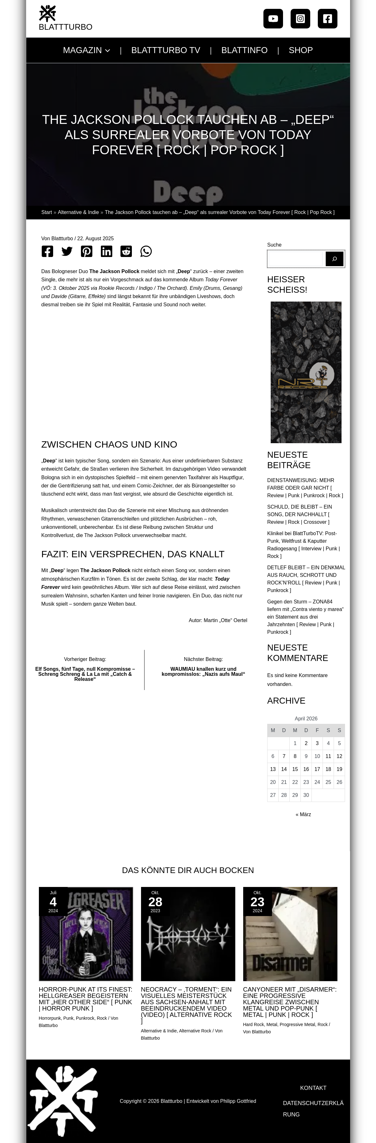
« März (303, 814)
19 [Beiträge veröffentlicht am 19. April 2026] (339, 769)
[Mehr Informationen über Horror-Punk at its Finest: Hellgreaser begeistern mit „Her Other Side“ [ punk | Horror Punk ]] (86, 934)
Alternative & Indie (159, 1030)
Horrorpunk (50, 1018)
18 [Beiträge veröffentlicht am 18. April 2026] (328, 769)
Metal (271, 1024)
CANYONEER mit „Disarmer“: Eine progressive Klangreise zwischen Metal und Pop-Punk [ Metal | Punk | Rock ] (290, 1002)
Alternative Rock (195, 1030)
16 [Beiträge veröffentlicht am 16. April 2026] (306, 769)
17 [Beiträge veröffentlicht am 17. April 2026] (317, 769)
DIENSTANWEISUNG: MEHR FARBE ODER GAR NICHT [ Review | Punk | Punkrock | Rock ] (305, 488)
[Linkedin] (107, 251)
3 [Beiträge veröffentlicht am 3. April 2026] (317, 743)
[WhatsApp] (146, 251)
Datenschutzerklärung (313, 1110)
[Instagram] (300, 18)
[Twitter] (67, 251)
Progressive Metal (297, 1024)
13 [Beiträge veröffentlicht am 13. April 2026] (273, 769)
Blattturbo (66, 27)
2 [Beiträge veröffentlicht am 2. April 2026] (306, 743)
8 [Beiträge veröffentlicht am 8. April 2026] (295, 756)
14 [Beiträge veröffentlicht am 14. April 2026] (284, 769)
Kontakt (313, 1087)
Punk (68, 1018)
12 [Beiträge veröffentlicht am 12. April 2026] (339, 756)
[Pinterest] (87, 251)
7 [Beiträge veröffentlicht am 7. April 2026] (284, 756)
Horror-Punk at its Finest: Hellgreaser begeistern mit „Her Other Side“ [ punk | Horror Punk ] (86, 999)
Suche (274, 245)
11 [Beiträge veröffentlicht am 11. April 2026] (328, 756)
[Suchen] (334, 259)
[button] (106, 50)
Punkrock (85, 1018)
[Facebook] (327, 18)
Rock (102, 1018)
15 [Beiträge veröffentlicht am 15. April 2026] (295, 769)
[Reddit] (126, 251)
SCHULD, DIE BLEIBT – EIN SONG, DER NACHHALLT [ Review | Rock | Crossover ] (299, 514)
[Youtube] (273, 18)
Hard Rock (253, 1024)
